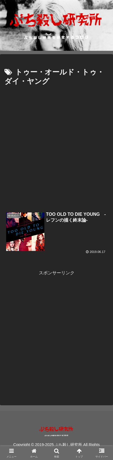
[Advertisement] (56, 147)
